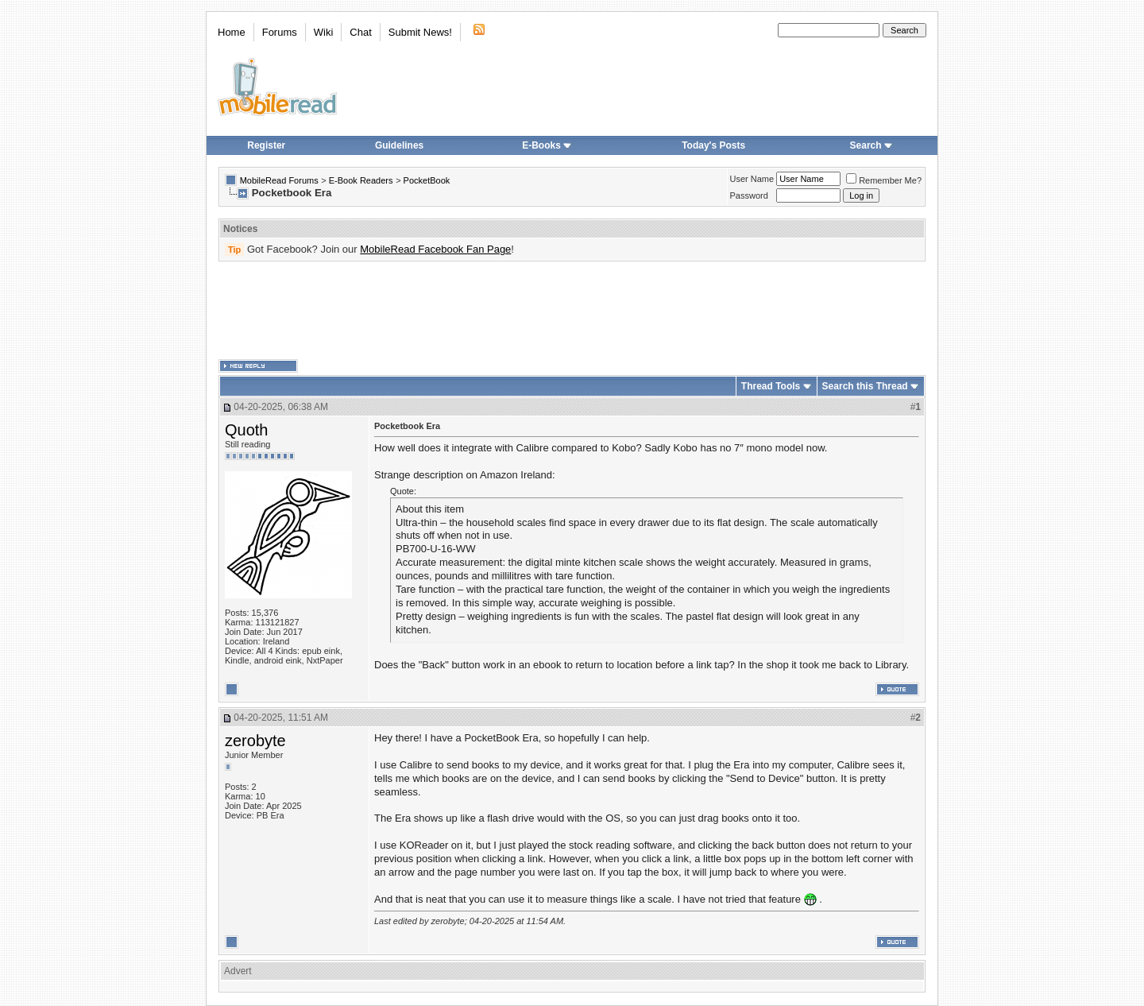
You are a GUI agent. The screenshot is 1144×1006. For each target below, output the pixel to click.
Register (266, 145)
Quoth (246, 430)
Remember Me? (884, 180)
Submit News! (420, 32)
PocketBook (427, 180)
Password (749, 195)
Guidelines (399, 145)
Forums (279, 32)
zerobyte (255, 740)
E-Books (547, 145)
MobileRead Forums (279, 180)
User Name (752, 179)
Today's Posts (713, 145)
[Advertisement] (572, 310)
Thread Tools (770, 386)
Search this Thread (865, 386)
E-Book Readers (361, 180)
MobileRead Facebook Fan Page (435, 249)
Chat (360, 32)
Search (871, 145)
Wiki (324, 32)
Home (231, 32)
